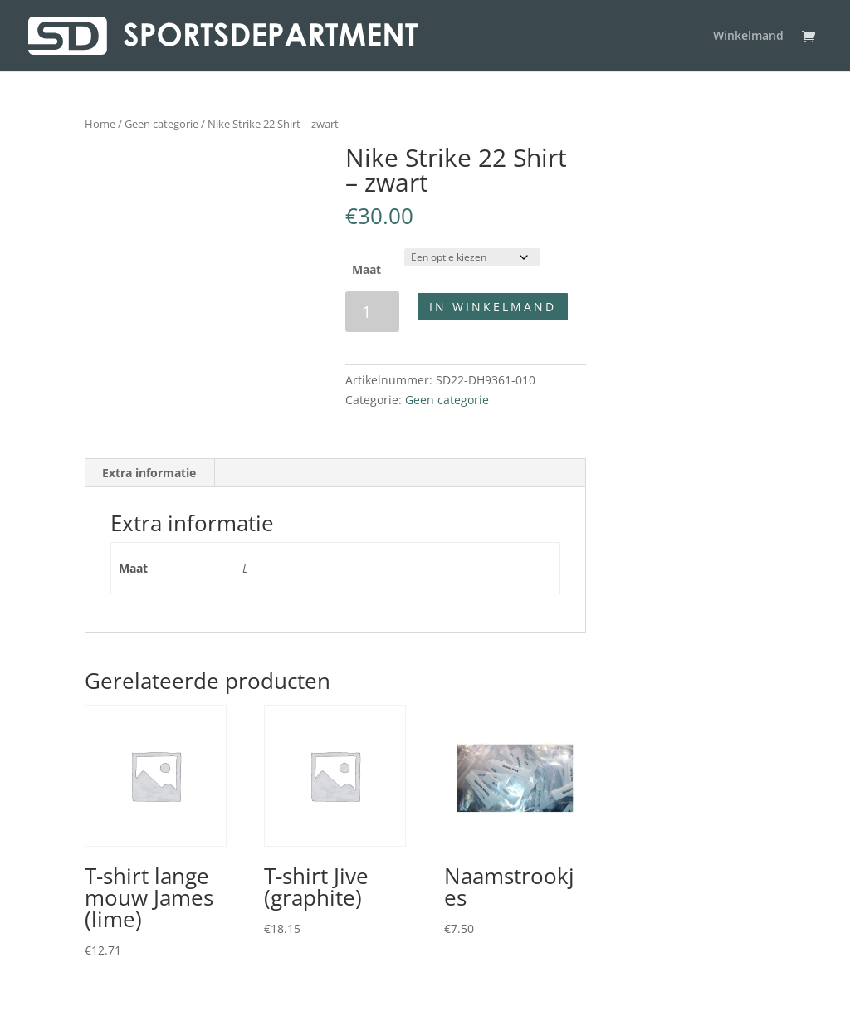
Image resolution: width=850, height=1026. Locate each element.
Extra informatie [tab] (149, 473)
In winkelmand (492, 307)
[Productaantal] (372, 311)
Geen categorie (161, 123)
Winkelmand (748, 36)
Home (100, 123)
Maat (366, 269)
